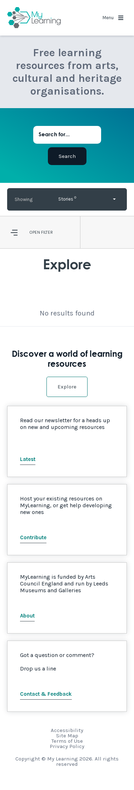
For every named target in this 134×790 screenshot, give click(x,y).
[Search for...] (67, 135)
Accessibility (67, 730)
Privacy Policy (67, 746)
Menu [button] (113, 17)
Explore (67, 386)
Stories (67, 198)
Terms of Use (67, 741)
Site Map (67, 735)
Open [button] (34, 232)
